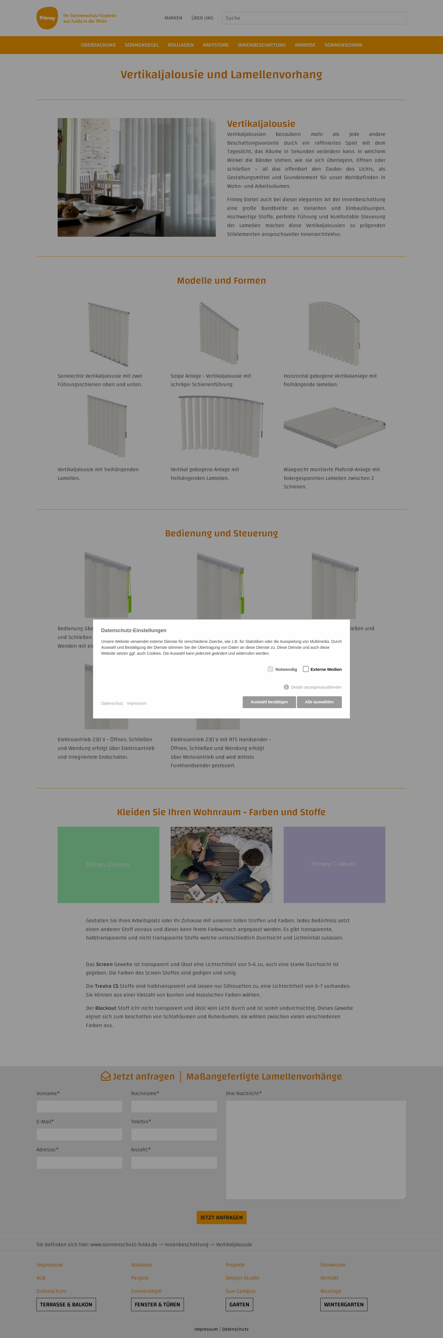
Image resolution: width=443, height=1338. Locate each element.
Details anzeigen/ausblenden (316, 688)
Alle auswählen (319, 703)
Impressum (137, 703)
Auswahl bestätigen (267, 703)
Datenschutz (112, 703)
